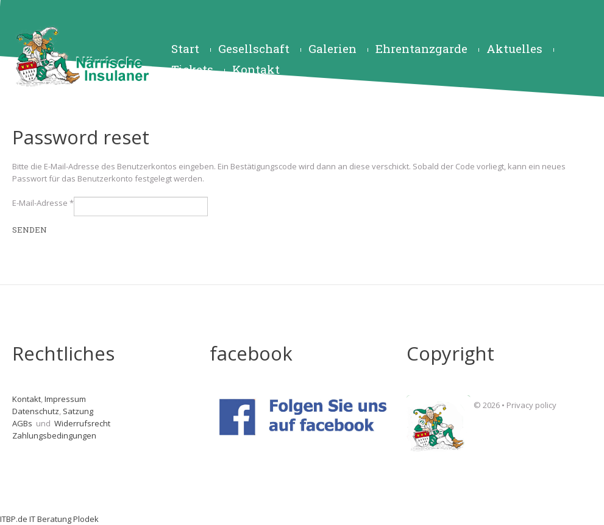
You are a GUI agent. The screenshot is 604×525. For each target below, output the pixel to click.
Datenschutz (35, 411)
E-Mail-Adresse (43, 202)
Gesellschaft (254, 48)
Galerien (332, 48)
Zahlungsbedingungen (54, 435)
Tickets (192, 69)
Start (185, 48)
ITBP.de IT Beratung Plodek (49, 518)
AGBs (23, 423)
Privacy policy (531, 405)
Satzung (78, 411)
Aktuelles (514, 48)
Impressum (65, 398)
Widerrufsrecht (83, 423)
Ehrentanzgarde (421, 48)
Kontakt (256, 69)
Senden (29, 229)
